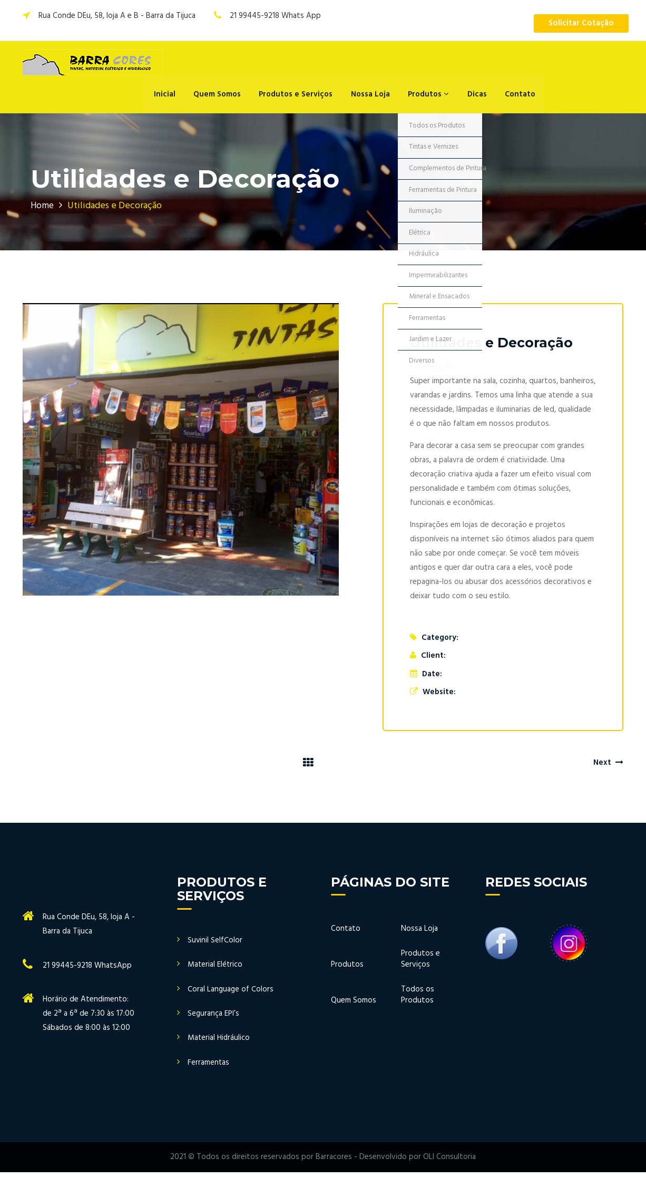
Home (43, 211)
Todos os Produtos (417, 1000)
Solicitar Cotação (579, 24)
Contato (515, 97)
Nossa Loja (372, 97)
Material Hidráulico (219, 1043)
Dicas (474, 97)
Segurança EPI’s (213, 1019)
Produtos (428, 97)
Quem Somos (224, 97)
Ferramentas (209, 1068)
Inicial (173, 97)
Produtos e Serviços (300, 97)
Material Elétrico (215, 970)
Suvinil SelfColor (215, 945)
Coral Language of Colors (230, 994)
